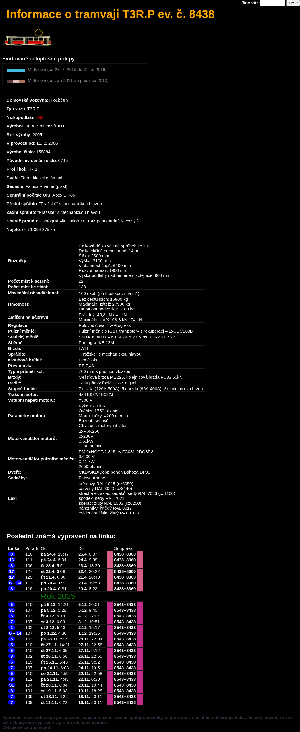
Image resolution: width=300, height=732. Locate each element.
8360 (131, 554)
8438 (119, 554)
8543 (119, 604)
